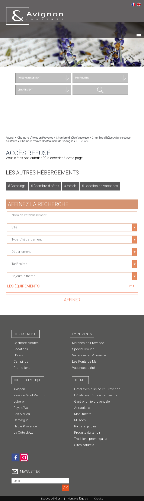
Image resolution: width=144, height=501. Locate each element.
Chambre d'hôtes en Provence (35, 137)
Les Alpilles (22, 414)
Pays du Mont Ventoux (30, 395)
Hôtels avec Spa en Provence (95, 395)
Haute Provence (25, 426)
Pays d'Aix (21, 408)
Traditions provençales (90, 439)
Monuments (82, 414)
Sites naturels (84, 445)
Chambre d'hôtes (46, 184)
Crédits (98, 498)
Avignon (19, 389)
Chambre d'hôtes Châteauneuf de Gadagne (46, 141)
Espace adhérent (51, 498)
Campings (18, 184)
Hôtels (71, 184)
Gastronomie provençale (92, 401)
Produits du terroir (87, 432)
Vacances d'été (83, 368)
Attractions (82, 408)
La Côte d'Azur (24, 432)
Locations (21, 349)
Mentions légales (78, 498)
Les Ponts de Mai (84, 361)
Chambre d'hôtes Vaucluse (72, 137)
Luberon (20, 401)
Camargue (21, 420)
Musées (80, 420)
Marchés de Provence (88, 343)
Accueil (10, 137)
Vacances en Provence (89, 355)
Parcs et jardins (85, 426)
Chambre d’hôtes (26, 343)
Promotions (22, 368)
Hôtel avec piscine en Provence (97, 389)
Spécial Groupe (83, 349)
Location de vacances (101, 184)
